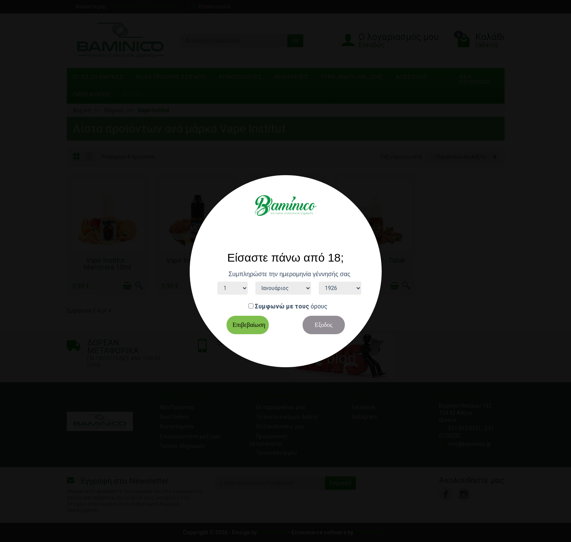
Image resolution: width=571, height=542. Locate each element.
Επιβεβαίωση (249, 325)
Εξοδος (323, 325)
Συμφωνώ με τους (282, 306)
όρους (319, 306)
